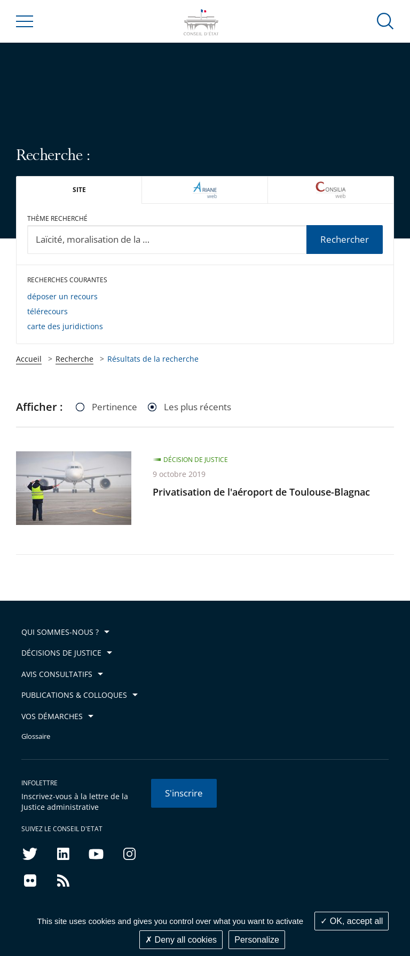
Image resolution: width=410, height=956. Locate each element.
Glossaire (35, 736)
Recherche (74, 359)
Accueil (29, 359)
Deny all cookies (181, 939)
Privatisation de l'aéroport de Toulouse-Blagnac (261, 491)
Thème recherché (57, 218)
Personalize (256, 939)
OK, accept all (351, 921)
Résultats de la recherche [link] (153, 359)
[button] (385, 20)
